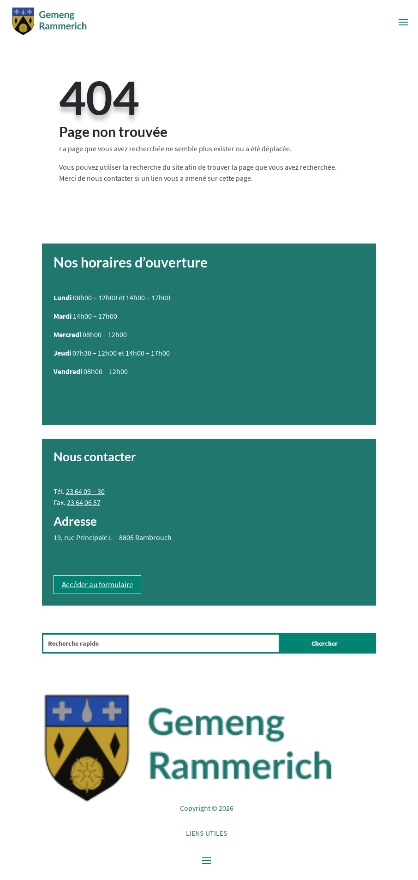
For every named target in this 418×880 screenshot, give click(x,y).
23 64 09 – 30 (85, 491)
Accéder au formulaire (97, 584)
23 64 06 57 (84, 502)
